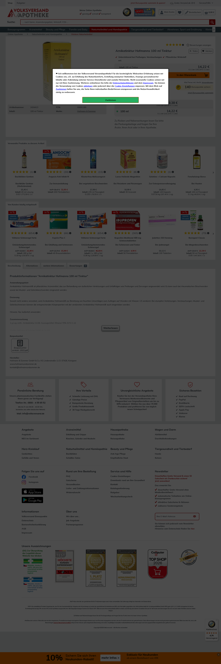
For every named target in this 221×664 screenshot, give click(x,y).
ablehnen (88, 66)
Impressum (148, 63)
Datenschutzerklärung (123, 63)
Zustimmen (61, 69)
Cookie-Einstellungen (125, 66)
